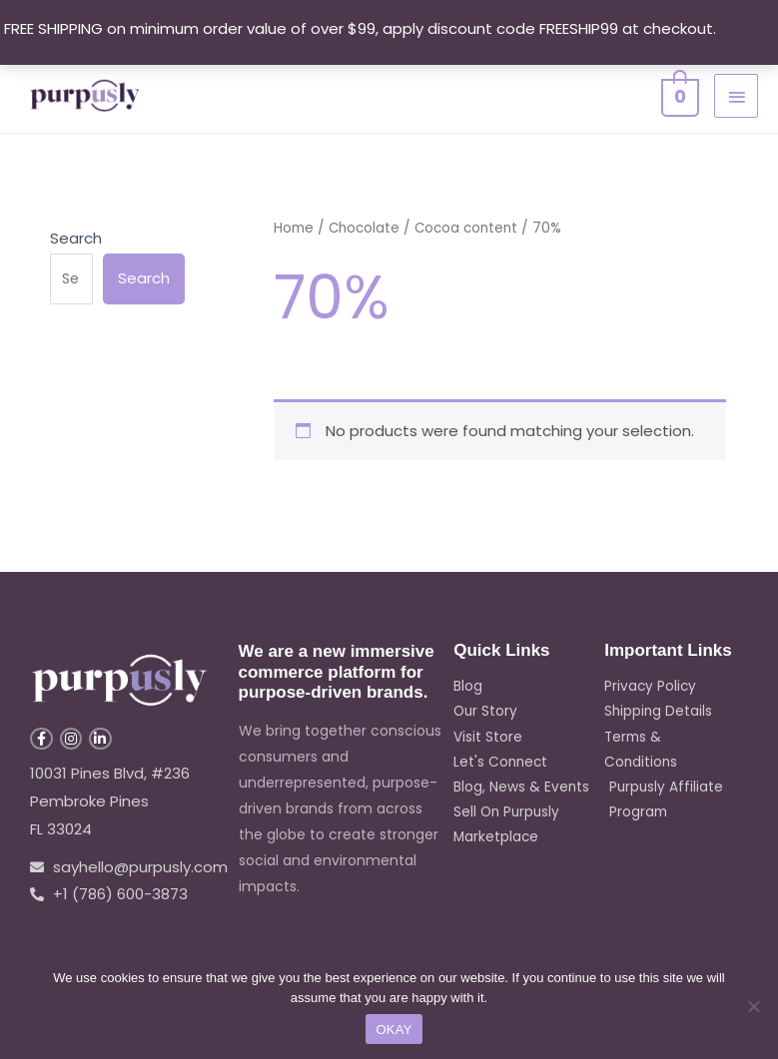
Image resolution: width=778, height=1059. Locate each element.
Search (76, 238)
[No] (753, 1006)
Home (294, 228)
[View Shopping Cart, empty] (678, 94)
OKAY (393, 1029)
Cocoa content (471, 228)
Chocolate (365, 228)
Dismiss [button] (747, 28)
